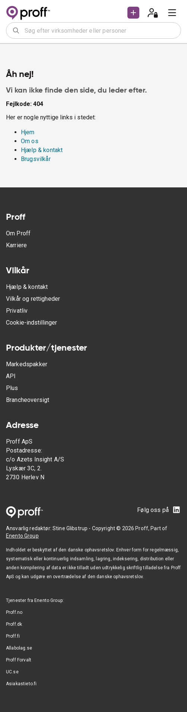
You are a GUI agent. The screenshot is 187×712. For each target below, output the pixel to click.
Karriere (16, 245)
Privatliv (17, 310)
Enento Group (22, 536)
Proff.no (14, 612)
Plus (12, 388)
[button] (133, 13)
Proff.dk (14, 624)
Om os (29, 141)
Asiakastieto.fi (21, 683)
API (11, 376)
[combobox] (100, 30)
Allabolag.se (19, 648)
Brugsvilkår (36, 158)
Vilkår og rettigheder (33, 298)
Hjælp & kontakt (42, 150)
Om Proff (18, 233)
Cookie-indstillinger (31, 322)
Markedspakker (26, 364)
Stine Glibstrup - (72, 528)
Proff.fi (13, 636)
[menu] (172, 13)
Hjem (28, 132)
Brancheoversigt (27, 399)
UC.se (12, 671)
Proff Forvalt (18, 660)
